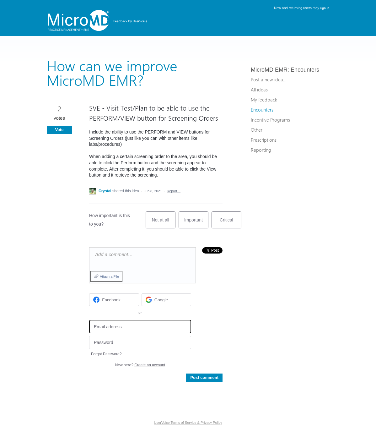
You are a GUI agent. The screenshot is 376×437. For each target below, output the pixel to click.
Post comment (204, 377)
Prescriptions (264, 140)
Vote (59, 129)
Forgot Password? (106, 354)
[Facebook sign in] (114, 299)
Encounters (305, 70)
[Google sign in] (166, 299)
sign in (324, 8)
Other (256, 130)
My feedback (264, 99)
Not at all (163, 222)
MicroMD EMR (269, 70)
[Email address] (140, 326)
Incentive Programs (270, 120)
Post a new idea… (268, 79)
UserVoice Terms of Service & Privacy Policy (188, 422)
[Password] (140, 342)
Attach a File (109, 276)
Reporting (261, 150)
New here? (140, 365)
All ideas (259, 89)
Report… (173, 191)
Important (196, 222)
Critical (230, 222)
